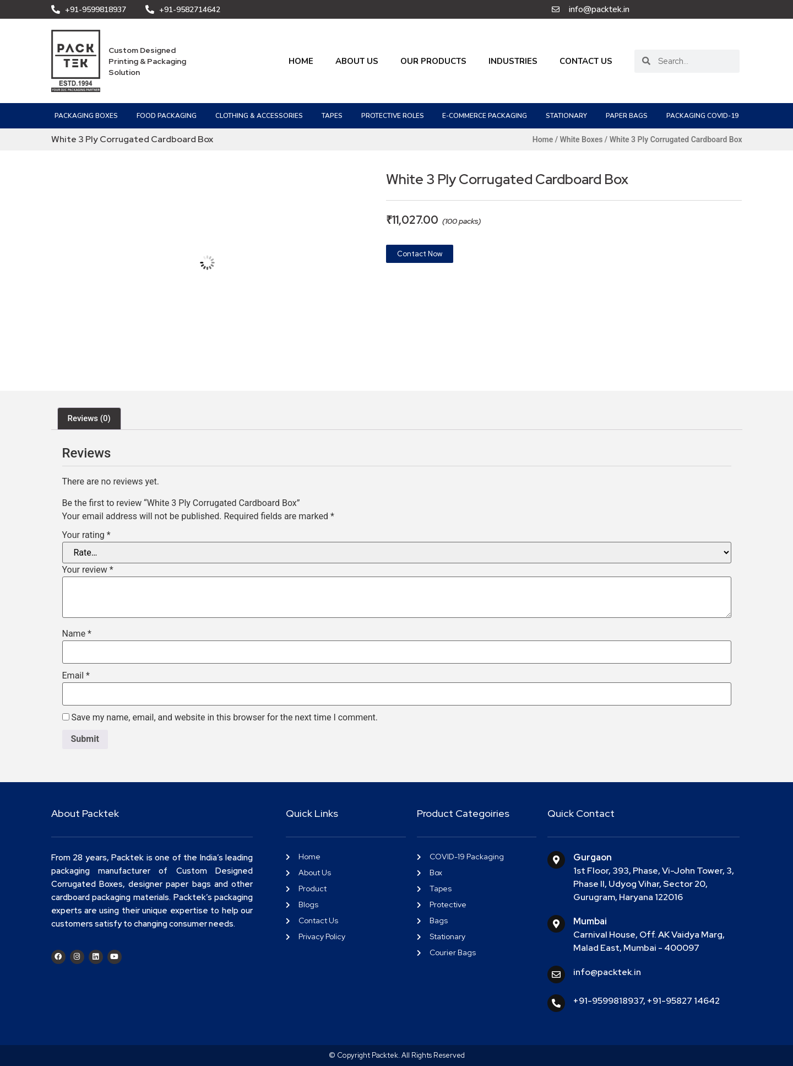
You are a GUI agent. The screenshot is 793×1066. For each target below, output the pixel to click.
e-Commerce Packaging (484, 115)
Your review (87, 570)
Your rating (86, 535)
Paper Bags (627, 115)
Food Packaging (167, 115)
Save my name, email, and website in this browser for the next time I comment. (224, 717)
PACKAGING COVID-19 (702, 115)
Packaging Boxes (86, 115)
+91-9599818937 (608, 1000)
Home (301, 61)
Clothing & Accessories (259, 115)
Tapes (332, 115)
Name (77, 633)
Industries (512, 61)
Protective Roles (392, 115)
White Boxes (581, 139)
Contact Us (586, 61)
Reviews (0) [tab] (89, 418)
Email (76, 675)
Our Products (433, 61)
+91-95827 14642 (683, 1000)
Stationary (566, 115)
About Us (356, 61)
